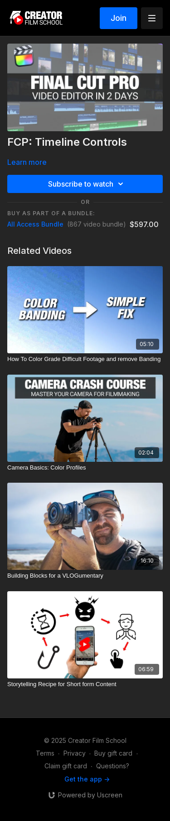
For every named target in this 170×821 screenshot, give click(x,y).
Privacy (74, 753)
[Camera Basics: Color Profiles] (85, 467)
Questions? (112, 766)
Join (118, 18)
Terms (45, 753)
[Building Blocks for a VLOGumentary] (85, 575)
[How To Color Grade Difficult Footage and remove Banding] (85, 359)
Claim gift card (65, 766)
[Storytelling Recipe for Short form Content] (85, 684)
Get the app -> (87, 779)
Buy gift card (113, 753)
